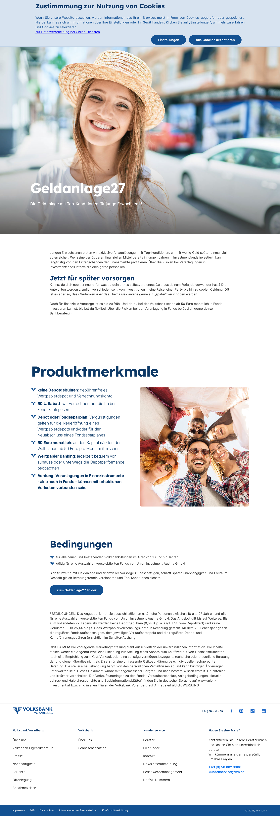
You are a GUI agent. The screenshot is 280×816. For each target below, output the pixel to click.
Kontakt (149, 756)
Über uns (20, 740)
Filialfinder (151, 748)
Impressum (19, 810)
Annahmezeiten (24, 788)
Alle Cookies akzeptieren (215, 40)
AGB (32, 810)
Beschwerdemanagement (162, 772)
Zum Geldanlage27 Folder (77, 590)
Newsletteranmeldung (160, 764)
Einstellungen (168, 40)
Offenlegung (22, 780)
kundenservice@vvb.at (226, 772)
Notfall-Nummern (156, 780)
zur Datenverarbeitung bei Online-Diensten (67, 32)
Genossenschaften (92, 748)
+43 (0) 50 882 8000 (225, 767)
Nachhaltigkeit (24, 764)
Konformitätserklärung (115, 810)
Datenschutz (46, 810)
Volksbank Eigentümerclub (33, 748)
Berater (149, 740)
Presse (18, 756)
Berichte (19, 772)
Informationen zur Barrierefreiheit (78, 810)
